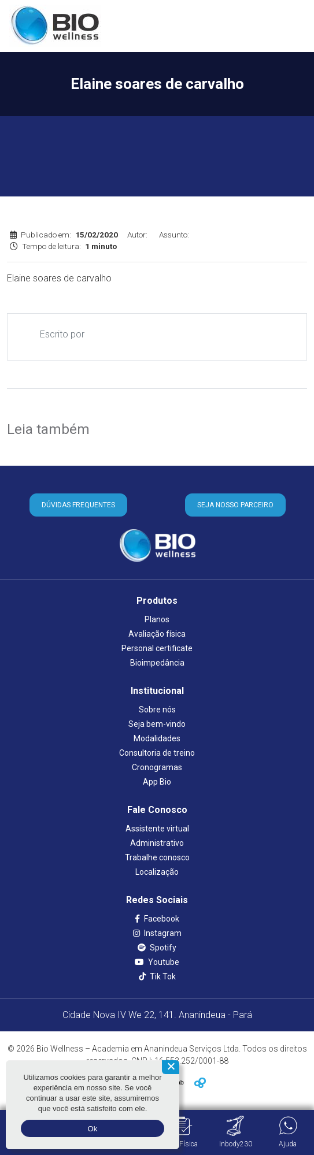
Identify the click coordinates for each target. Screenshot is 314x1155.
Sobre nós (157, 709)
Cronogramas (157, 767)
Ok (92, 1128)
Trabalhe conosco (157, 857)
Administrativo (157, 843)
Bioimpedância (157, 662)
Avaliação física (157, 633)
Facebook (157, 918)
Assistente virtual (157, 828)
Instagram (157, 933)
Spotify (157, 947)
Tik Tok (157, 976)
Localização (157, 872)
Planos (157, 619)
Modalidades (157, 738)
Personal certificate (157, 648)
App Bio (157, 781)
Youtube (157, 962)
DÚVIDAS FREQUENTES (78, 505)
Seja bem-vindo (157, 724)
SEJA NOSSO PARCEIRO (235, 505)
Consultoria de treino (157, 752)
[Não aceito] (170, 1067)
